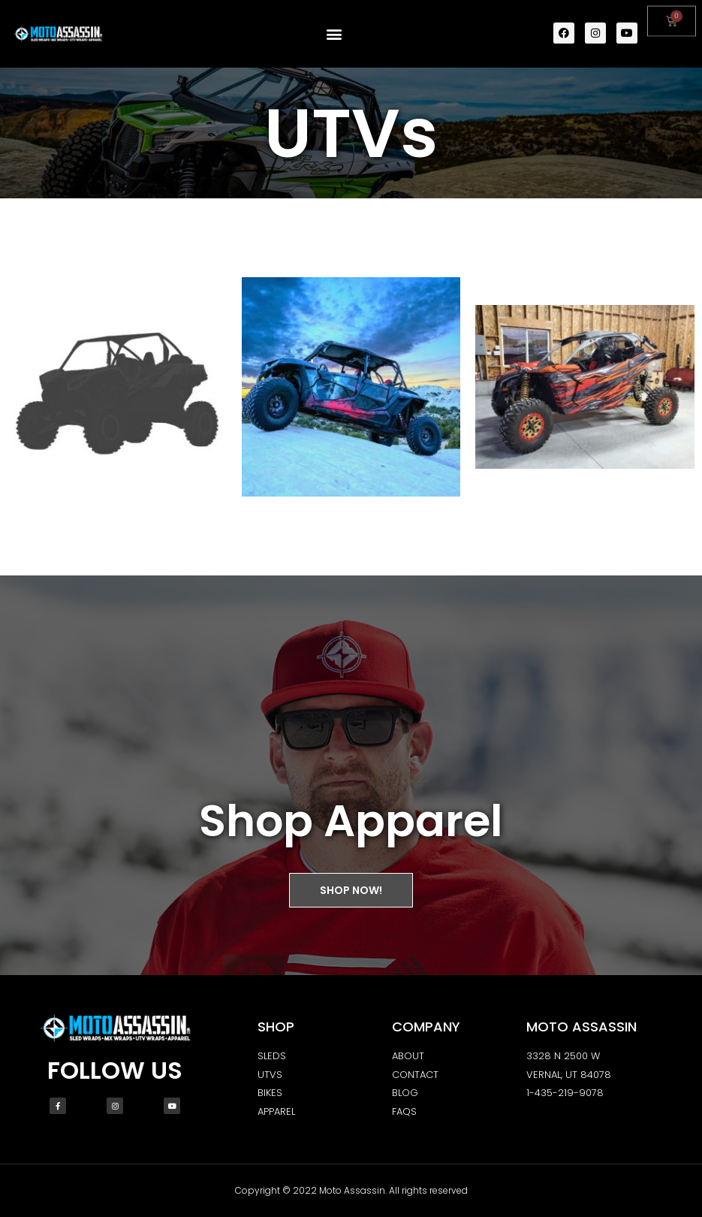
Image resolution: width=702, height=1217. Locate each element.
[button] (333, 32)
